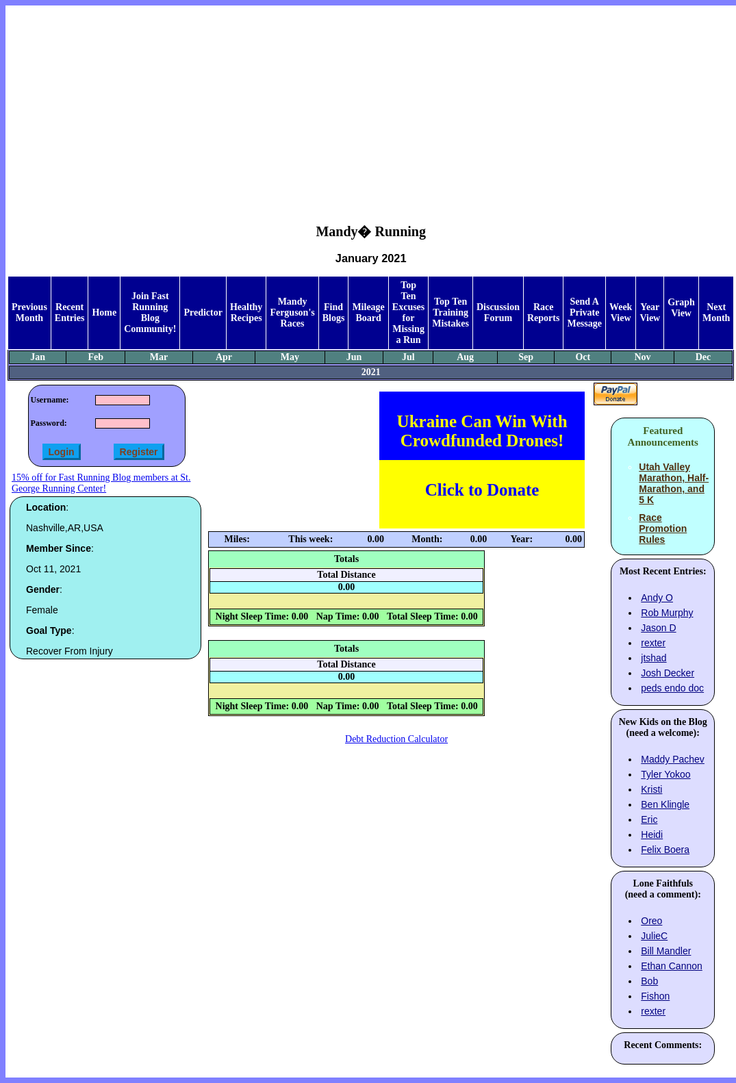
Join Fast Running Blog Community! (150, 312)
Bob (649, 981)
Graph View (681, 307)
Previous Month (29, 312)
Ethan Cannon (671, 965)
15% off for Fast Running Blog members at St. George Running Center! (101, 483)
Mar (159, 357)
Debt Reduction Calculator (396, 739)
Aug (465, 357)
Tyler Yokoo (665, 774)
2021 (371, 372)
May (290, 357)
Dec (703, 357)
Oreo (651, 920)
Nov (642, 357)
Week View (620, 312)
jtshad (653, 657)
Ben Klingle (665, 804)
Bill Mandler (666, 950)
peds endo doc (672, 688)
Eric (649, 819)
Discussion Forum (498, 312)
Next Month (716, 312)
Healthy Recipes (246, 312)
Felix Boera (665, 849)
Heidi (652, 834)
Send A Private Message (584, 312)
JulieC (654, 935)
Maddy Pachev (673, 759)
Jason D (658, 627)
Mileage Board (368, 312)
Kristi (651, 789)
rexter (653, 642)
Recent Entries (70, 312)
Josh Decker (667, 672)
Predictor (203, 312)
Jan (37, 357)
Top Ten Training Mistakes (450, 312)
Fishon (655, 996)
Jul (408, 357)
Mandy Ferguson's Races (292, 312)
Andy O (657, 597)
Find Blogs (333, 312)
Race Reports (543, 312)
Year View (649, 312)
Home (104, 312)
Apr (224, 357)
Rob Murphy (667, 612)
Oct (582, 357)
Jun (354, 357)
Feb (95, 357)
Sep (525, 357)
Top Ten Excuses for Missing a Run (408, 312)
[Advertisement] (371, 103)
